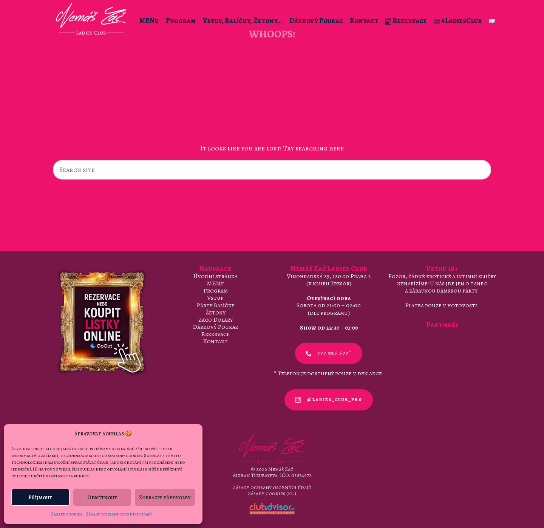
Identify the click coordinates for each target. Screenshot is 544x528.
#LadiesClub (458, 21)
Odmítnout (102, 497)
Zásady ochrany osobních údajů (119, 514)
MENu (149, 21)
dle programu (329, 313)
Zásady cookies (66, 514)
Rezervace (406, 21)
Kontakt (364, 21)
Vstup (215, 298)
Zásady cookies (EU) (272, 493)
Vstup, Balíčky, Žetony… (242, 21)
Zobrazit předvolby (165, 497)
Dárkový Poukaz (316, 21)
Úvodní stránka (215, 276)
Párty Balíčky (215, 305)
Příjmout (40, 497)
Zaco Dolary (215, 320)
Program (181, 21)
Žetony (216, 312)
